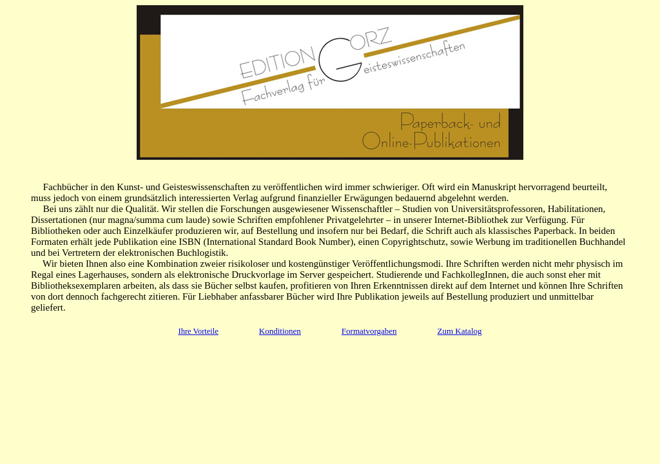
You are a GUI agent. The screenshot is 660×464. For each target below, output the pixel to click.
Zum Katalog (460, 331)
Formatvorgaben (369, 331)
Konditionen (280, 331)
